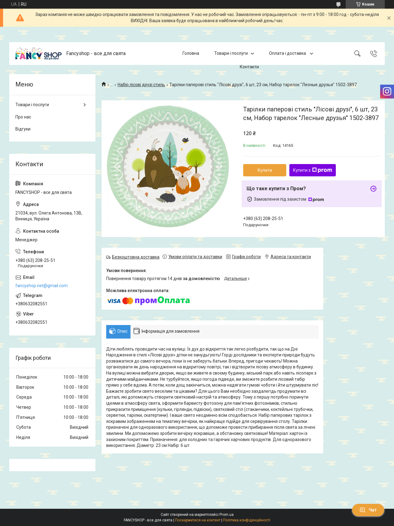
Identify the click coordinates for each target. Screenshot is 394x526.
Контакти (249, 66)
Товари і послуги (231, 53)
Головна (191, 53)
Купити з (312, 170)
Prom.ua (226, 514)
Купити (265, 170)
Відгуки (22, 128)
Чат (368, 510)
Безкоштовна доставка (135, 257)
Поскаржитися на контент (197, 520)
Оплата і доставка (288, 53)
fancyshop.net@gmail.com (41, 285)
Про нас (23, 116)
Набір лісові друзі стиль (141, 84)
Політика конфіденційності (246, 520)
